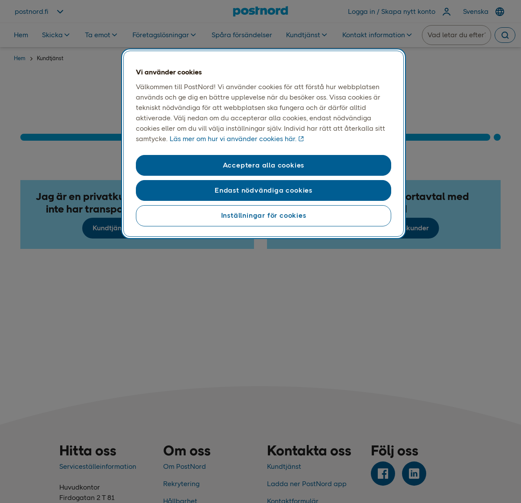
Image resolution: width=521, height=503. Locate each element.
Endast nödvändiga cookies (263, 190)
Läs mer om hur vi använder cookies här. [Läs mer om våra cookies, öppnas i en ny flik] (233, 139)
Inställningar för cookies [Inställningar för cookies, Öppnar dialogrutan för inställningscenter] (263, 215)
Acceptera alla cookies (264, 165)
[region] (263, 143)
